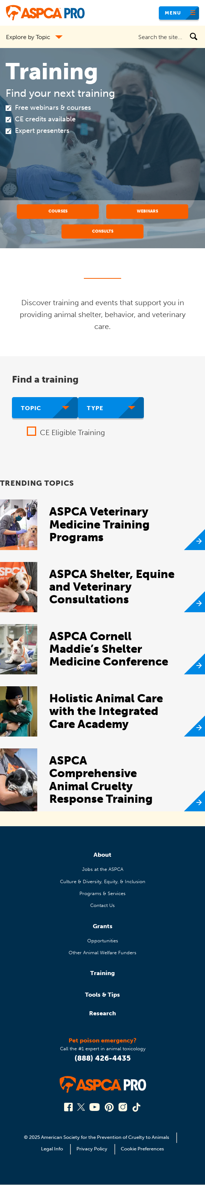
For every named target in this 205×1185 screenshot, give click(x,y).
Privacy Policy (91, 1149)
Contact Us (102, 905)
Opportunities (102, 940)
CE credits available (45, 119)
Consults (102, 231)
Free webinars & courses (53, 107)
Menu (173, 13)
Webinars (147, 211)
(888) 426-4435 (103, 1058)
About (102, 854)
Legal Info (52, 1149)
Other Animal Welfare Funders (102, 952)
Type (95, 408)
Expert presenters (42, 131)
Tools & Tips (102, 994)
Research (102, 1013)
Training (102, 973)
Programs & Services (102, 893)
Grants (103, 926)
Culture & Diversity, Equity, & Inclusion (102, 881)
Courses (57, 211)
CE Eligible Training (72, 432)
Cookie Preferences (142, 1149)
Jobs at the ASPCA (102, 869)
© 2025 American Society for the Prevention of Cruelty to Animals (97, 1137)
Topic (31, 408)
